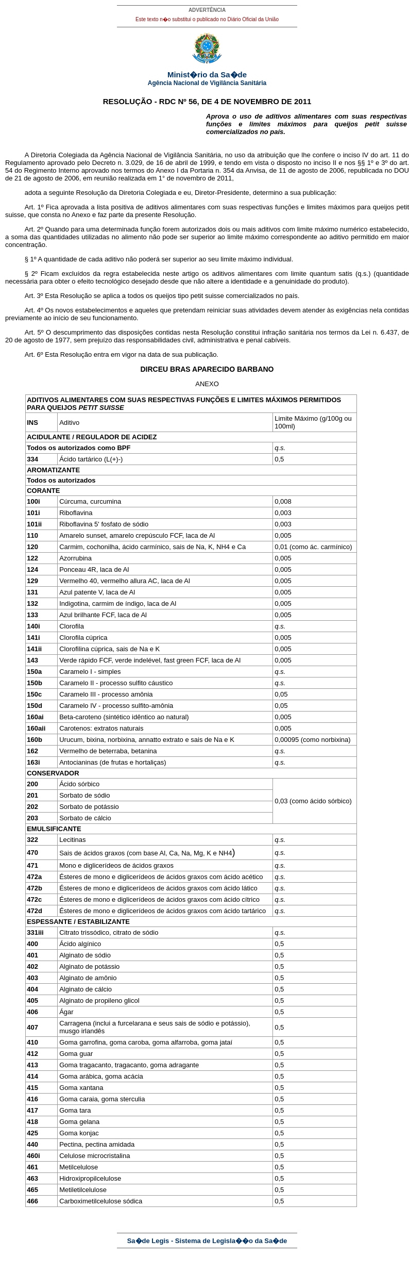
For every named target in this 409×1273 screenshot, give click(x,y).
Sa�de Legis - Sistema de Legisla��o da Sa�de (207, 1241)
